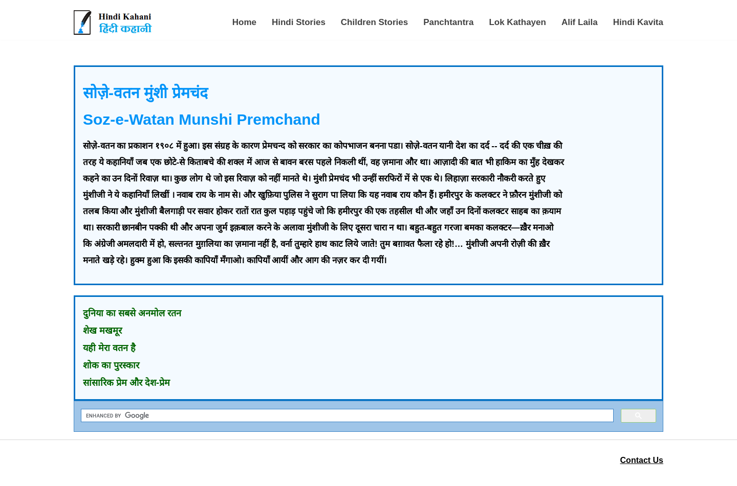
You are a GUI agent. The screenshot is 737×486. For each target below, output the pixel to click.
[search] (346, 416)
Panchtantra (448, 22)
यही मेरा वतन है (109, 348)
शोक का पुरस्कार (111, 365)
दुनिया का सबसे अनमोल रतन (132, 313)
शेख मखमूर (102, 331)
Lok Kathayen (517, 22)
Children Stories (374, 22)
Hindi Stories (299, 22)
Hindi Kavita (638, 22)
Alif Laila (579, 22)
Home (244, 22)
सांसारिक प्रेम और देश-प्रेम (126, 383)
